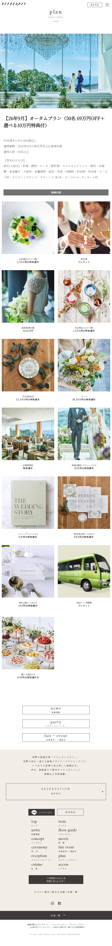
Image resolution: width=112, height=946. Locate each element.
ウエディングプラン (77, 924)
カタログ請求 (42, 892)
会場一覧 (72, 892)
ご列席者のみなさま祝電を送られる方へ (56, 880)
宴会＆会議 (58, 892)
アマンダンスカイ (59, 924)
